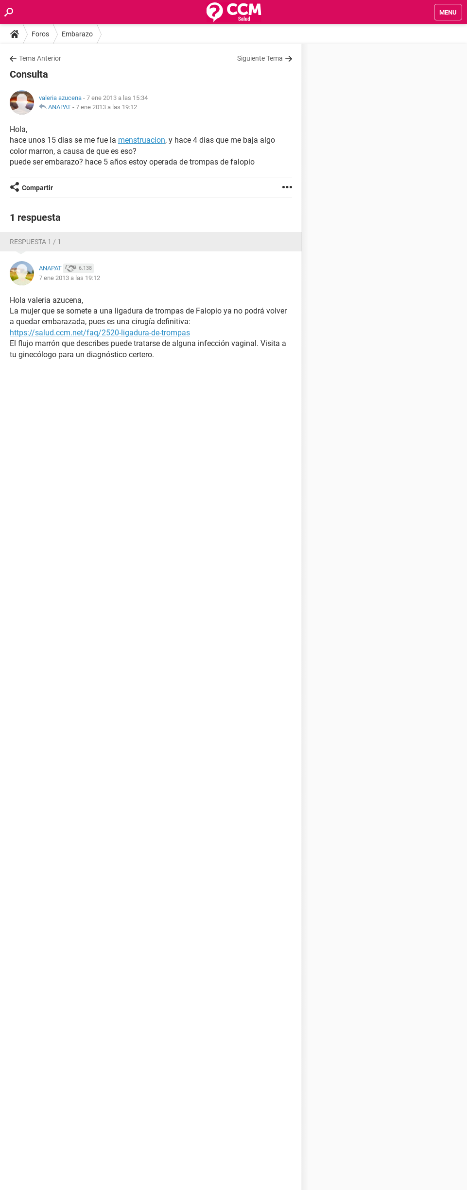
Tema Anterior (40, 58)
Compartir (37, 188)
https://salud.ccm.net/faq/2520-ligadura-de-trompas (100, 332)
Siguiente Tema (260, 58)
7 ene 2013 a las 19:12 (106, 107)
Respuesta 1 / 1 (35, 242)
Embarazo (77, 34)
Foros (40, 34)
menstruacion (141, 140)
